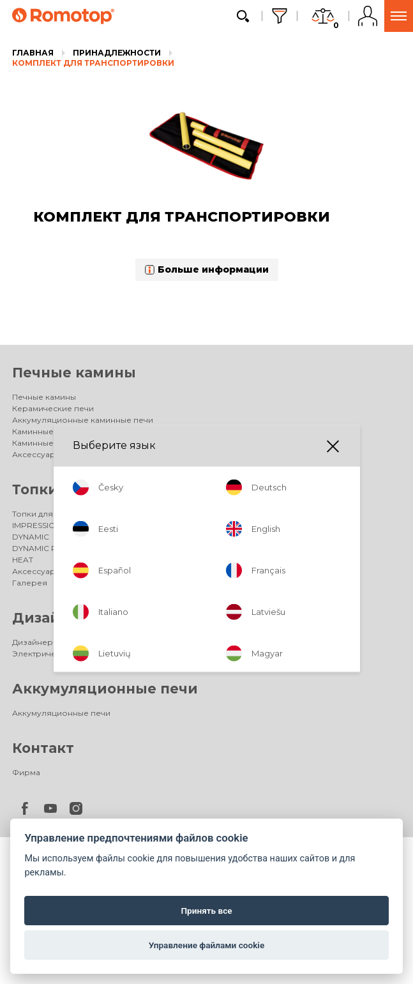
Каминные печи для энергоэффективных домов (109, 443)
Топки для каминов (86, 489)
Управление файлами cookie (206, 945)
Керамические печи (53, 408)
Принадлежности (117, 52)
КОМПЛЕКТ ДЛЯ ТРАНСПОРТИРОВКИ (93, 63)
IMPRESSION (36, 525)
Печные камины (74, 373)
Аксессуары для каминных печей (79, 454)
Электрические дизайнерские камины (90, 653)
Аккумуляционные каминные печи (82, 420)
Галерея (29, 582)
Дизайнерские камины (100, 618)
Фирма (26, 772)
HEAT (22, 559)
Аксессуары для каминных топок (79, 571)
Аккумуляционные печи (105, 689)
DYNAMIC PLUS (41, 548)
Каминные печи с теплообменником (86, 431)
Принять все (206, 910)
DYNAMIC (30, 536)
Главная (33, 52)
